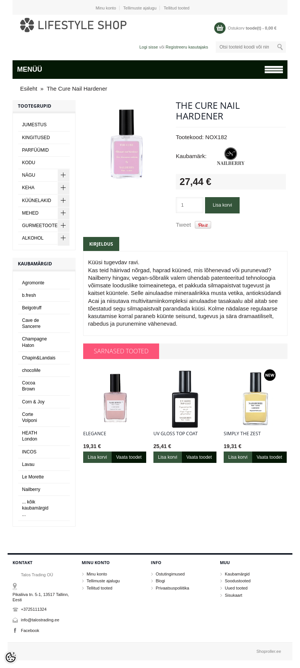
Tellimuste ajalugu (139, 8)
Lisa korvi (222, 205)
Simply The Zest (242, 434)
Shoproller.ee (268, 651)
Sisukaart (233, 595)
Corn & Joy (33, 402)
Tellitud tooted (176, 8)
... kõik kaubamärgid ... (35, 508)
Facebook (30, 630)
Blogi (160, 581)
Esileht (28, 88)
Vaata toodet (129, 457)
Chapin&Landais (38, 358)
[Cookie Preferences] (10, 657)
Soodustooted (238, 581)
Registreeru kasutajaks (187, 47)
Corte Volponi (29, 417)
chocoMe (31, 370)
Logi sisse (148, 47)
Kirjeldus (101, 244)
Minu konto (106, 8)
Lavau (28, 464)
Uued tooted (236, 588)
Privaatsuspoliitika (172, 588)
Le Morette (33, 477)
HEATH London (29, 436)
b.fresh (29, 295)
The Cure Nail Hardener (77, 88)
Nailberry (31, 489)
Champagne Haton (34, 342)
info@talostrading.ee (40, 620)
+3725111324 (34, 609)
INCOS (29, 452)
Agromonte (33, 282)
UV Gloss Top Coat (175, 434)
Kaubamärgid (237, 574)
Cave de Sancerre (31, 323)
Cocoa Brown (28, 386)
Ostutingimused (170, 574)
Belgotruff (31, 307)
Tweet (183, 224)
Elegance (94, 434)
